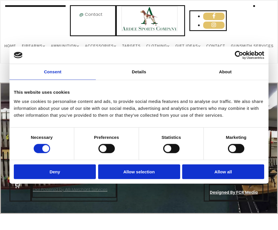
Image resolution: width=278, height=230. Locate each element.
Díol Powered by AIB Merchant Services (70, 189)
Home (10, 46)
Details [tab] (139, 71)
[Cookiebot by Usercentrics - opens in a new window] (239, 55)
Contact (93, 14)
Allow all (223, 171)
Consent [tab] (53, 71)
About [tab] (225, 71)
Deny (54, 171)
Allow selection (139, 171)
